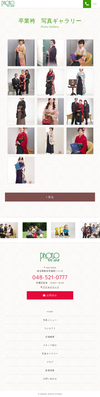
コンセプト (50, 328)
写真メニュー (50, 320)
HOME (50, 311)
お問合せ (50, 295)
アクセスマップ (50, 287)
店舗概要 (50, 336)
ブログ (49, 362)
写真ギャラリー (50, 353)
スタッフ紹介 (50, 345)
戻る (50, 197)
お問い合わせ (50, 378)
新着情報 (50, 370)
